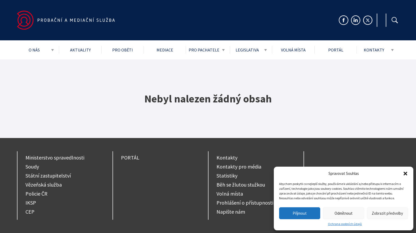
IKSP (30, 202)
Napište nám (230, 211)
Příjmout (300, 213)
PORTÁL (130, 157)
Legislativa (247, 50)
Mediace (165, 50)
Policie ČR (36, 193)
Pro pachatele (204, 50)
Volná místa (293, 50)
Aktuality (80, 50)
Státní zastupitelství (48, 175)
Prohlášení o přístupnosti (244, 202)
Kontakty (374, 50)
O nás (34, 50)
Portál (335, 50)
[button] (405, 173)
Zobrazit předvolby (387, 213)
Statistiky (226, 175)
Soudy (32, 166)
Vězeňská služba (43, 184)
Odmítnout (344, 213)
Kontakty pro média (238, 166)
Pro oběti (122, 50)
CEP (29, 211)
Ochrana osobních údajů (345, 224)
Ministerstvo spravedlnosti (54, 157)
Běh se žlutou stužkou (240, 184)
